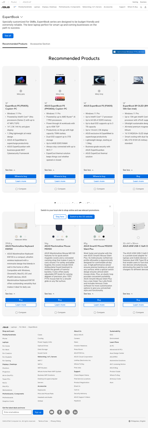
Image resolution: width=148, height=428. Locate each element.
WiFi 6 (40, 364)
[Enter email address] (17, 412)
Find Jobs (77, 368)
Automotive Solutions (117, 361)
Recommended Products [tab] (14, 44)
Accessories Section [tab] (40, 44)
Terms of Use (43, 421)
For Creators (7, 353)
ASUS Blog (114, 368)
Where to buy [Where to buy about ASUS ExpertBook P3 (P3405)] (99, 176)
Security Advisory (80, 394)
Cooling (40, 338)
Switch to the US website (81, 216)
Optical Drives (43, 346)
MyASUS (77, 401)
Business (143, 2)
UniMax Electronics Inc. (82, 360)
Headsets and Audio (45, 397)
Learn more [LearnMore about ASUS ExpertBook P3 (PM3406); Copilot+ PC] (60, 181)
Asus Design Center (117, 353)
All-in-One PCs (7, 375)
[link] (5, 7)
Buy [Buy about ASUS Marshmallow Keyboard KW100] (21, 300)
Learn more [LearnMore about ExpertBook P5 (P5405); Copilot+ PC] (21, 181)
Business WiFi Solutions (46, 375)
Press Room (78, 349)
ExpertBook (33, 327)
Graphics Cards (8, 401)
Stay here (60, 216)
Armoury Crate (115, 379)
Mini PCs (5, 386)
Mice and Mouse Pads (45, 394)
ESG (111, 335)
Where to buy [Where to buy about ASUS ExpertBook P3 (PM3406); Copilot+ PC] (60, 176)
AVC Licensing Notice (117, 364)
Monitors (5, 368)
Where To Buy (79, 364)
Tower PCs (6, 379)
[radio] (20, 91)
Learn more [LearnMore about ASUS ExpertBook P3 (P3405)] (99, 181)
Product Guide (115, 372)
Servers (40, 383)
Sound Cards (42, 353)
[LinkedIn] (75, 412)
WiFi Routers (42, 368)
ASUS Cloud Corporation (83, 357)
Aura (111, 383)
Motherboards (7, 398)
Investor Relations (80, 346)
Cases (40, 335)
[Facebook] (59, 412)
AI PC (112, 346)
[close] (110, 206)
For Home (6, 346)
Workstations (7, 390)
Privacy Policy (56, 421)
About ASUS (78, 335)
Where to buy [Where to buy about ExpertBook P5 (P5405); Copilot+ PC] (21, 176)
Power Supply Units (45, 342)
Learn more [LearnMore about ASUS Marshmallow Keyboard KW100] (21, 305)
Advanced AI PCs (116, 350)
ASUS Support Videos (82, 397)
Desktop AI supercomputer (47, 379)
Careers (77, 338)
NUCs (4, 383)
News (76, 342)
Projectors (6, 372)
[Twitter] (67, 412)
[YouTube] (51, 412)
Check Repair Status (81, 375)
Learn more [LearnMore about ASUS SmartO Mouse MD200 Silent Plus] (99, 305)
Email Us (77, 386)
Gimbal (40, 401)
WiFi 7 (40, 361)
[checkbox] (21, 189)
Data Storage (42, 349)
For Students (7, 357)
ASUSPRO (114, 357)
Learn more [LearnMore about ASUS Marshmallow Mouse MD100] (60, 305)
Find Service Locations (82, 379)
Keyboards (42, 390)
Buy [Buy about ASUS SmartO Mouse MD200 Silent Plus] (99, 300)
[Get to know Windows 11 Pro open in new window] (129, 52)
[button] (135, 2)
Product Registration (81, 383)
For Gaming (6, 361)
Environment (114, 338)
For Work (5, 350)
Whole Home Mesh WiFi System (49, 372)
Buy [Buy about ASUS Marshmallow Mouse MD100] (60, 300)
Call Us (76, 390)
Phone (4, 339)
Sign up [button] (38, 412)
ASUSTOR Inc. (79, 353)
